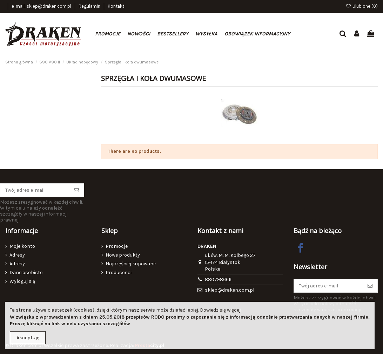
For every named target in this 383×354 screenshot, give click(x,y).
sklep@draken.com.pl (229, 290)
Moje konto (22, 246)
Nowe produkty (123, 255)
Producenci (119, 272)
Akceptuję (27, 338)
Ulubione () (361, 6)
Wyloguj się (22, 281)
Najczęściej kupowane (131, 264)
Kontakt (116, 6)
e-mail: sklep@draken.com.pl (42, 6)
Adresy (17, 255)
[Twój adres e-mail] (34, 190)
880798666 (218, 279)
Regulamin (90, 6)
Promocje (117, 246)
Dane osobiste (25, 272)
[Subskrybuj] (76, 190)
